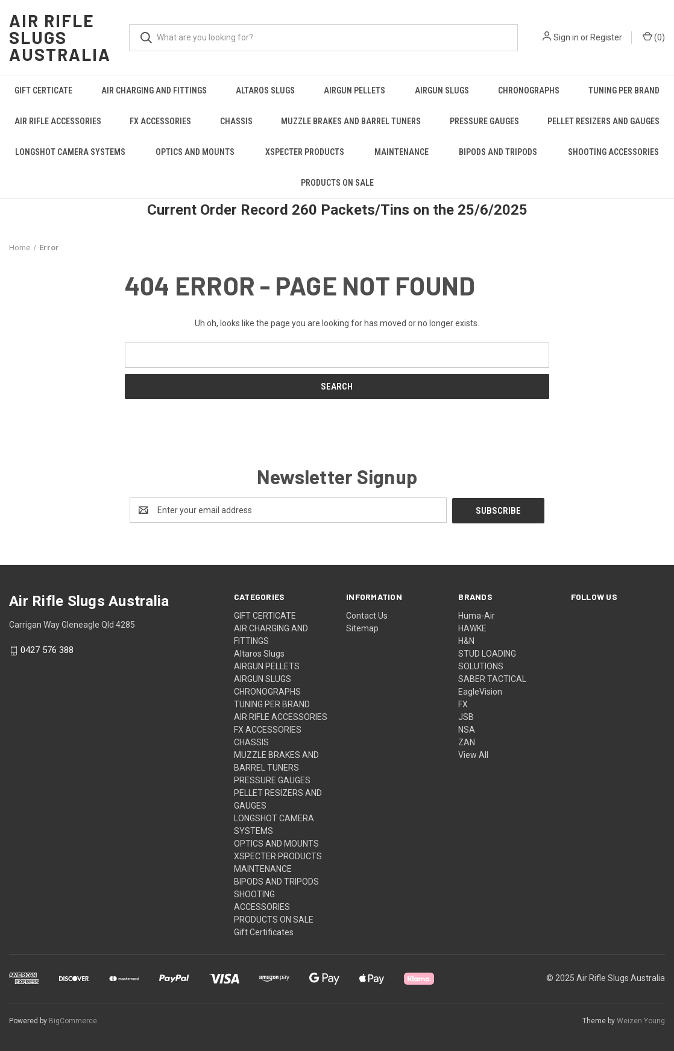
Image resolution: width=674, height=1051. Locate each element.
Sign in (566, 37)
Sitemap (362, 628)
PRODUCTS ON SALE (337, 183)
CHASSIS (236, 121)
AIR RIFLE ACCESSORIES (57, 121)
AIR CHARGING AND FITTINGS (154, 90)
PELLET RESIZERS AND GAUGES (603, 121)
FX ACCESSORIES (160, 121)
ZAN (466, 741)
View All (473, 754)
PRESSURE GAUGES (484, 121)
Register (606, 37)
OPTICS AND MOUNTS (195, 152)
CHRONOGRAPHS (528, 90)
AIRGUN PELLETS (354, 90)
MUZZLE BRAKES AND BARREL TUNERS (351, 121)
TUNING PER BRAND (624, 90)
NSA (466, 729)
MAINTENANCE (401, 152)
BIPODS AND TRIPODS (498, 152)
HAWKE (472, 628)
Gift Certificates (264, 931)
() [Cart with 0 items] (654, 36)
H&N (466, 640)
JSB (466, 716)
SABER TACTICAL (492, 678)
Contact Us (367, 615)
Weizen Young (641, 1020)
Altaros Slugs (265, 90)
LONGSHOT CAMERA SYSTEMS (70, 152)
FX (463, 704)
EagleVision (480, 691)
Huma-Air (476, 615)
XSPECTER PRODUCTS (304, 152)
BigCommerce (73, 1020)
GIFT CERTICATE (43, 90)
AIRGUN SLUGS (442, 90)
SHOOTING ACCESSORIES (613, 152)
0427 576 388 (47, 650)
